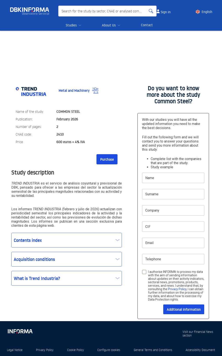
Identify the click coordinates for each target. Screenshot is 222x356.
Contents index (28, 240)
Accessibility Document (200, 350)
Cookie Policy (75, 350)
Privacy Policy (177, 289)
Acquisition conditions (34, 259)
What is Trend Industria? (37, 278)
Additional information (184, 309)
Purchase (107, 159)
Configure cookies (108, 350)
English (207, 12)
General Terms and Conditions (153, 350)
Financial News (203, 331)
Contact (147, 25)
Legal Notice (15, 350)
